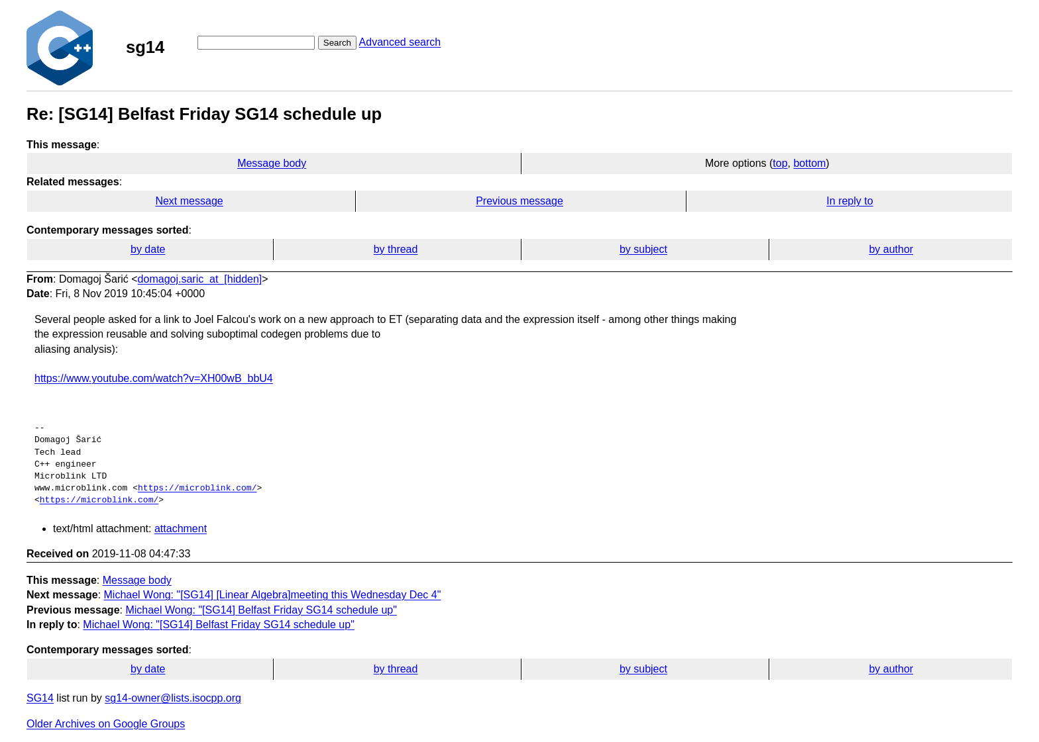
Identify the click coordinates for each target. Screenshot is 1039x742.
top (780, 163)
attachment (180, 528)
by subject (643, 249)
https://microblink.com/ (197, 488)
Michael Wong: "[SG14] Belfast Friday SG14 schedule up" (261, 610)
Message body (271, 163)
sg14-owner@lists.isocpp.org (173, 698)
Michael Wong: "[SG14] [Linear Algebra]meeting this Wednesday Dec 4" (272, 594)
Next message (189, 201)
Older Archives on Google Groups (106, 723)
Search (337, 43)
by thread (396, 249)
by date (148, 249)
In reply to (849, 201)
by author (891, 249)
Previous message (519, 201)
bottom (809, 163)
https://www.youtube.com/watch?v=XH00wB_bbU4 (153, 378)
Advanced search (400, 42)
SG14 (40, 698)
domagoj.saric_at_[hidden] (200, 279)
